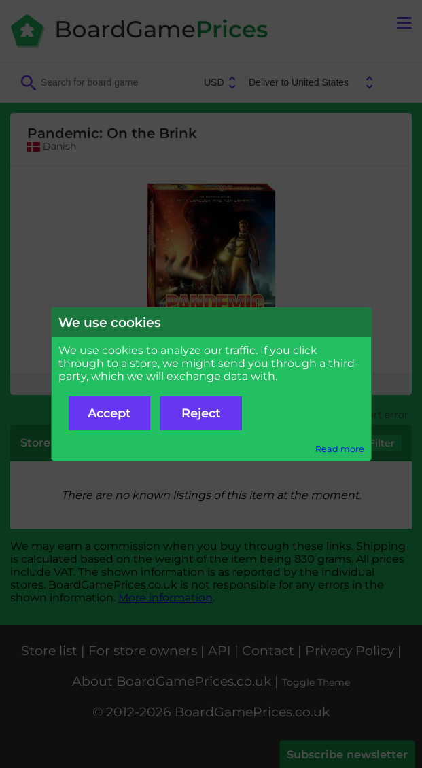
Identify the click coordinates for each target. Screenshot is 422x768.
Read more (339, 449)
